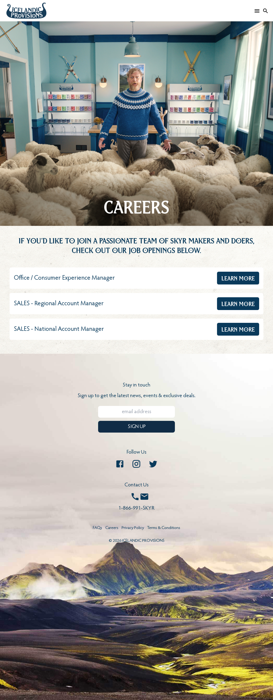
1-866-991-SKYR (136, 508)
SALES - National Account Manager (59, 329)
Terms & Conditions (163, 528)
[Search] (265, 10)
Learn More (238, 278)
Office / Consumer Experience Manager (64, 278)
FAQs (97, 528)
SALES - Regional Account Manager (59, 303)
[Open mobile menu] (257, 10)
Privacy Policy (133, 528)
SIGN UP (137, 426)
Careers (111, 528)
